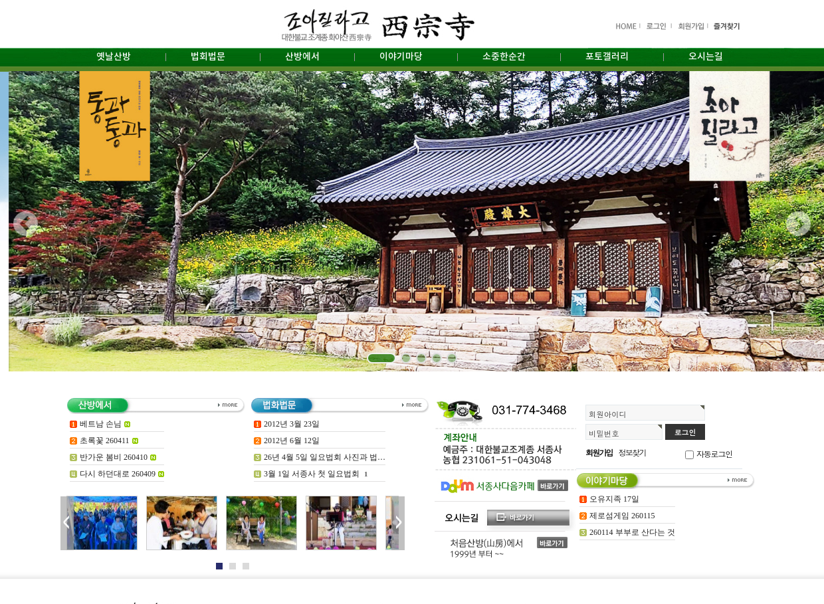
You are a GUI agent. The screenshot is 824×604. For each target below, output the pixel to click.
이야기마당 (401, 56)
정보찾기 (632, 452)
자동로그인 (714, 453)
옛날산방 (113, 56)
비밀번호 (604, 433)
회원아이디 (608, 414)
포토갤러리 (607, 56)
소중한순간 (504, 56)
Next (398, 523)
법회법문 (208, 56)
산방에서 (302, 56)
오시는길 (705, 56)
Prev (67, 523)
